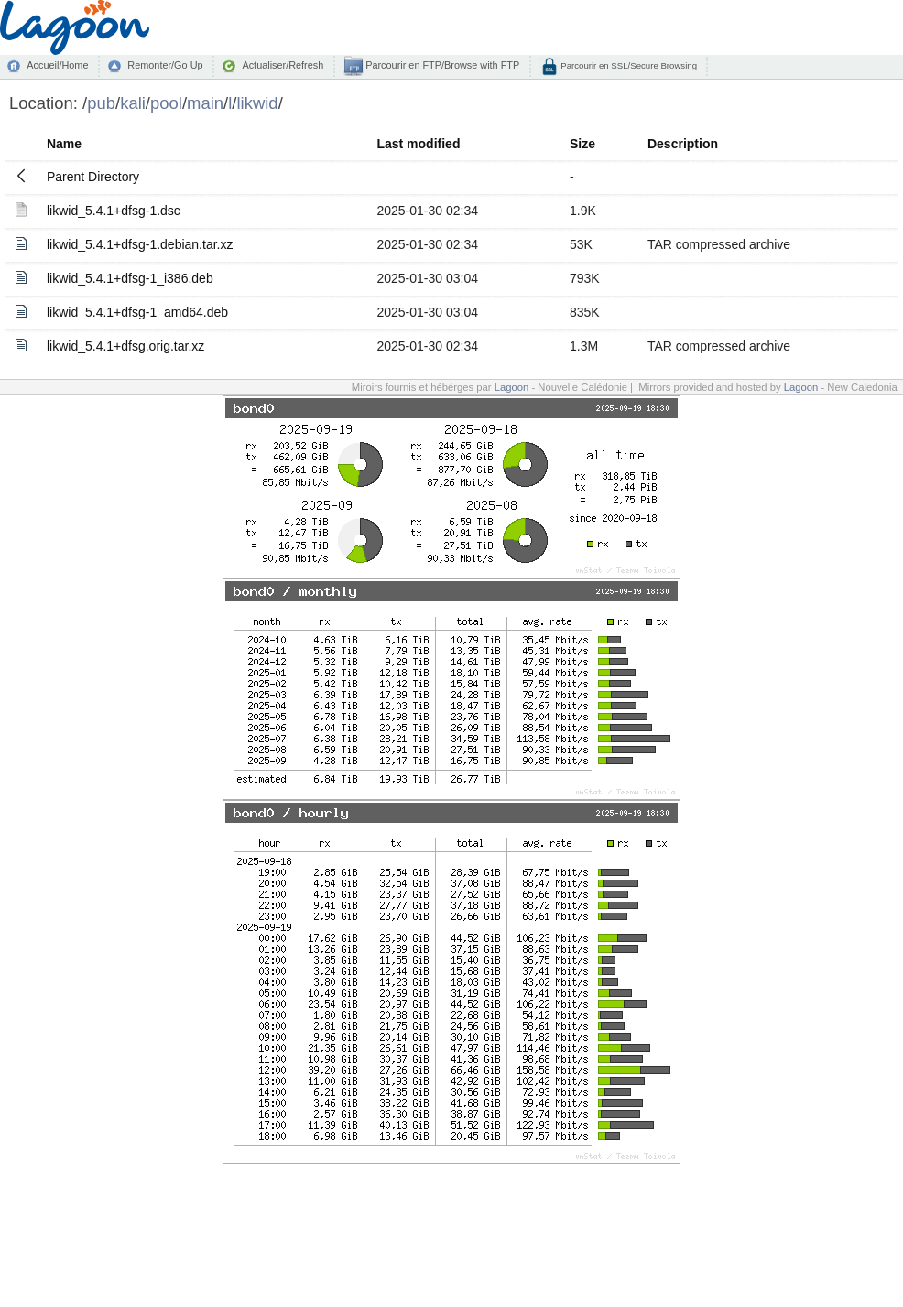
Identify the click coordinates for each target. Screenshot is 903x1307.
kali (133, 103)
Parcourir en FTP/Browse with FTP (441, 64)
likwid (256, 103)
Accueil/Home (57, 64)
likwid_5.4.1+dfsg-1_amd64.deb (137, 312)
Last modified (418, 143)
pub (101, 103)
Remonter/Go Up (164, 64)
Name (64, 143)
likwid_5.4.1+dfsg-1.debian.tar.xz (140, 244)
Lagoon (512, 387)
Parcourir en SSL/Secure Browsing (628, 65)
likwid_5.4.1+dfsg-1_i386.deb (130, 278)
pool (166, 103)
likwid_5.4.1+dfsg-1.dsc (113, 210)
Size (582, 143)
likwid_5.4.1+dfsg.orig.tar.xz (125, 346)
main (205, 103)
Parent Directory (93, 176)
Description (682, 143)
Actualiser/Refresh (282, 64)
